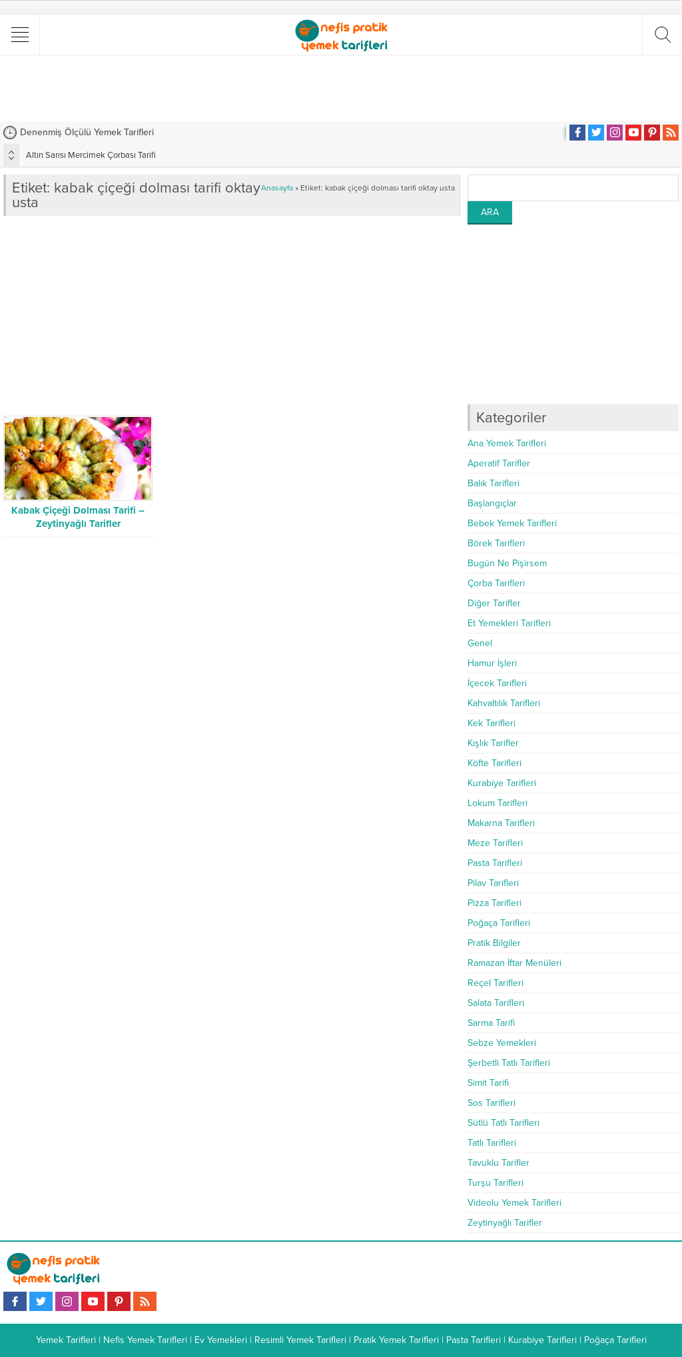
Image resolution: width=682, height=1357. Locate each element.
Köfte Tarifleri (494, 763)
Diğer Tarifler (494, 603)
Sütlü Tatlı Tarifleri (503, 1123)
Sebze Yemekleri (502, 1043)
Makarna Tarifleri (501, 823)
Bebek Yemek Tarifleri (512, 523)
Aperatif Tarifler (499, 463)
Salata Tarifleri (496, 1003)
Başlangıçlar (492, 503)
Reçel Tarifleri (495, 983)
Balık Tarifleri (493, 483)
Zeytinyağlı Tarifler (505, 1222)
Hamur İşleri (492, 663)
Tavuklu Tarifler (498, 1162)
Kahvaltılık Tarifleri (504, 703)
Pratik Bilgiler (494, 943)
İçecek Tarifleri (497, 683)
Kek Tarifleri (491, 723)
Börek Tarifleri (496, 543)
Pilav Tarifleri (493, 883)
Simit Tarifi (488, 1083)
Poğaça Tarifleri (499, 923)
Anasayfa (277, 188)
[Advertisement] (341, 88)
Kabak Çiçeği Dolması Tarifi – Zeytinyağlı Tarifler (78, 517)
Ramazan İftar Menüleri (514, 963)
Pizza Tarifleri (494, 903)
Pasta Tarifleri (495, 863)
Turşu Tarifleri (495, 1182)
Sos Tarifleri (491, 1103)
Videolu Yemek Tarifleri (514, 1202)
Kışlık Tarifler (493, 743)
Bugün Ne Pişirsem (507, 563)
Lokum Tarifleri (497, 803)
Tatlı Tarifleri (492, 1142)
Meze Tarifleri (495, 843)
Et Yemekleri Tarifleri (509, 623)
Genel (480, 643)
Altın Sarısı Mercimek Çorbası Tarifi (91, 155)
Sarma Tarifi (491, 1023)
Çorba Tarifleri (496, 583)
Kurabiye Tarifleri (502, 783)
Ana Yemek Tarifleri (507, 443)
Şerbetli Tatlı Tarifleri (509, 1063)
